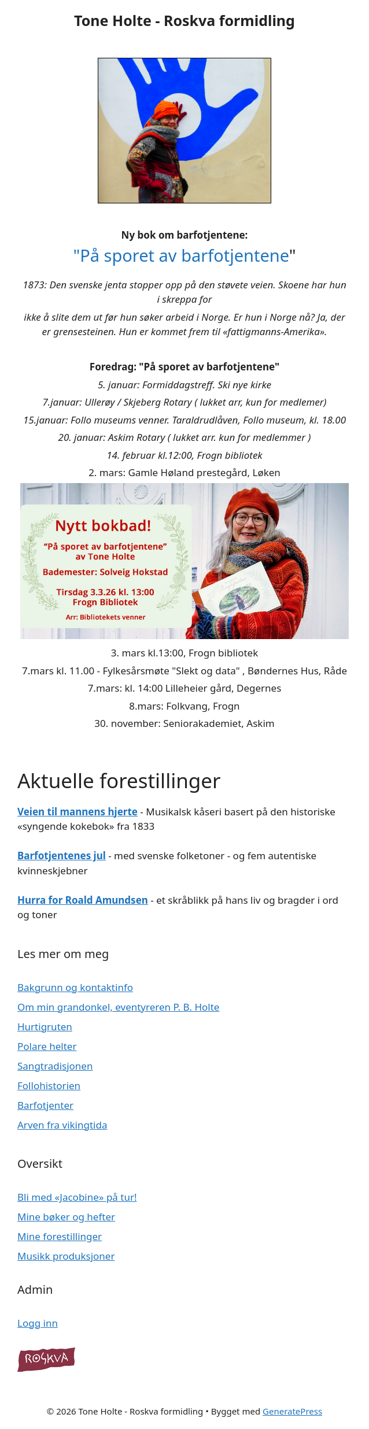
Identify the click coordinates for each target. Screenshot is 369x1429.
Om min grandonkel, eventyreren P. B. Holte (118, 1007)
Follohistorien (48, 1085)
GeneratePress (292, 1411)
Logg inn (37, 1323)
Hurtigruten (44, 1026)
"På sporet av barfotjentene (181, 255)
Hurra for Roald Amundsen (82, 900)
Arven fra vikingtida (62, 1124)
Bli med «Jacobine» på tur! (77, 1197)
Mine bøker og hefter (66, 1216)
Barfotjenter (45, 1105)
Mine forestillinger (59, 1236)
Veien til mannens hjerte (77, 811)
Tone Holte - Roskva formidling (184, 20)
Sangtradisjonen (55, 1065)
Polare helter (46, 1046)
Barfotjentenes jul (61, 855)
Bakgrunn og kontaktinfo (75, 987)
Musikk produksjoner (66, 1256)
